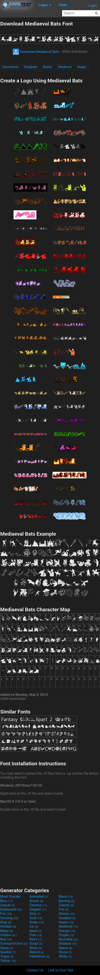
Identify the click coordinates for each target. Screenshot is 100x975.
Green (36, 922)
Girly (34, 914)
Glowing (9, 918)
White (65, 956)
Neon (35, 931)
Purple (66, 935)
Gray (5, 922)
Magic (81, 67)
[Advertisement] (50, 848)
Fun (6, 914)
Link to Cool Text (60, 970)
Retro (35, 939)
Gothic (48, 67)
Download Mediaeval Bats (35, 52)
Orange (67, 931)
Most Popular (10, 897)
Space (65, 948)
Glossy (67, 914)
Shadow (68, 943)
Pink (35, 935)
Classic (66, 905)
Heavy (66, 922)
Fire (64, 909)
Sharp (6, 948)
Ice (33, 926)
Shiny (35, 948)
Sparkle (8, 952)
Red (6, 939)
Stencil (36, 952)
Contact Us (35, 970)
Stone (65, 952)
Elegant (38, 909)
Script (36, 943)
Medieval (65, 67)
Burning (67, 901)
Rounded (68, 939)
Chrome (38, 905)
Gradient (67, 918)
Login (93, 6)
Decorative (10, 67)
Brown (36, 901)
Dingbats (30, 67)
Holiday (8, 926)
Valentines (39, 956)
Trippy (7, 956)
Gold (35, 918)
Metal (6, 931)
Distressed (11, 909)
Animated (38, 897)
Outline (8, 935)
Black (66, 897)
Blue (6, 901)
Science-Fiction (14, 943)
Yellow (8, 961)
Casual (7, 905)
